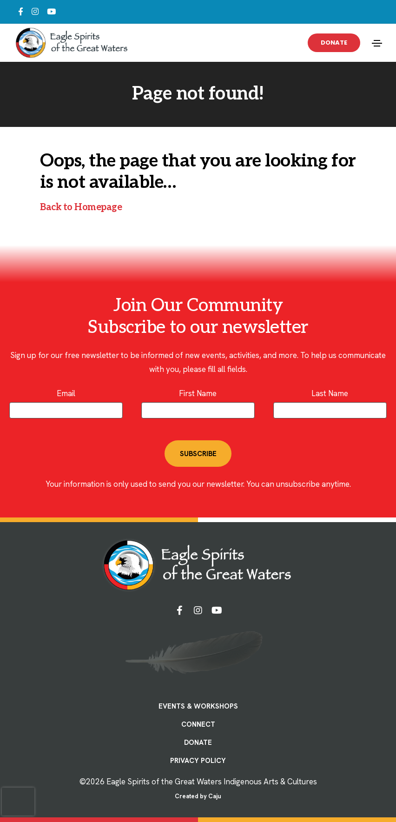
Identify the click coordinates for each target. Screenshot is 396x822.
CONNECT (198, 724)
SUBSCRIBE (198, 453)
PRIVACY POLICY (198, 760)
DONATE (198, 742)
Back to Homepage (81, 207)
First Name (198, 393)
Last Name (329, 393)
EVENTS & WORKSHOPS (198, 706)
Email (66, 393)
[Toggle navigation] (377, 43)
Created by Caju (198, 796)
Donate (334, 42)
